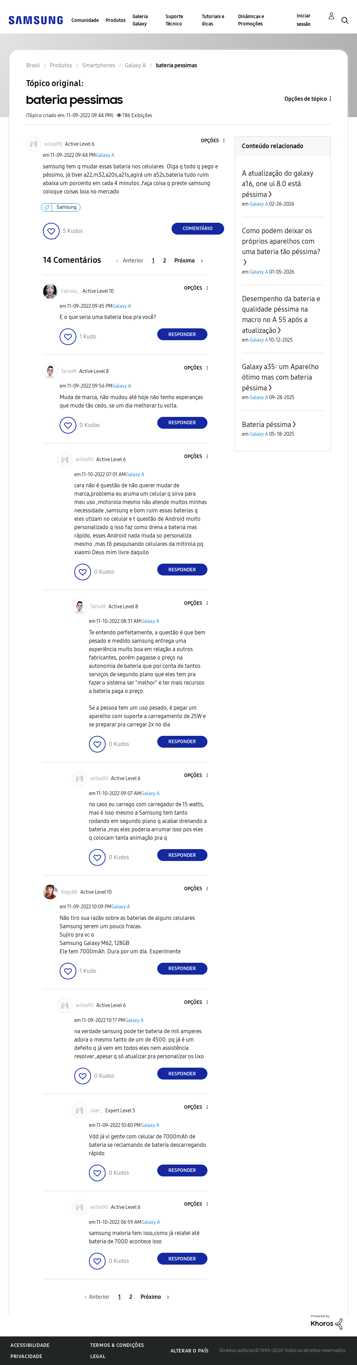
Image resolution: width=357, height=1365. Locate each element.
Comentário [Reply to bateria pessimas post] (198, 228)
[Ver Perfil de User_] (96, 1111)
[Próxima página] (188, 260)
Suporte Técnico (174, 20)
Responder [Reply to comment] (182, 334)
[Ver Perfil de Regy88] (69, 892)
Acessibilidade (30, 1345)
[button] (212, 141)
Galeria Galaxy (140, 20)
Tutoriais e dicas (213, 20)
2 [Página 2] (164, 260)
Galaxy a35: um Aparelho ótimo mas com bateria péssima (280, 377)
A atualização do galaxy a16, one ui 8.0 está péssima (277, 184)
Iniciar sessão (304, 20)
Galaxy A (105, 155)
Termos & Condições (117, 1345)
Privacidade (26, 1356)
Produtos (116, 20)
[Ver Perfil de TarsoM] (68, 371)
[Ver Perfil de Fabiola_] (70, 291)
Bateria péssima (266, 424)
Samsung (67, 207)
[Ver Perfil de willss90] (53, 144)
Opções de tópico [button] (305, 99)
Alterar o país (189, 1351)
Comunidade (85, 20)
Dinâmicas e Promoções (251, 20)
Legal (97, 1356)
